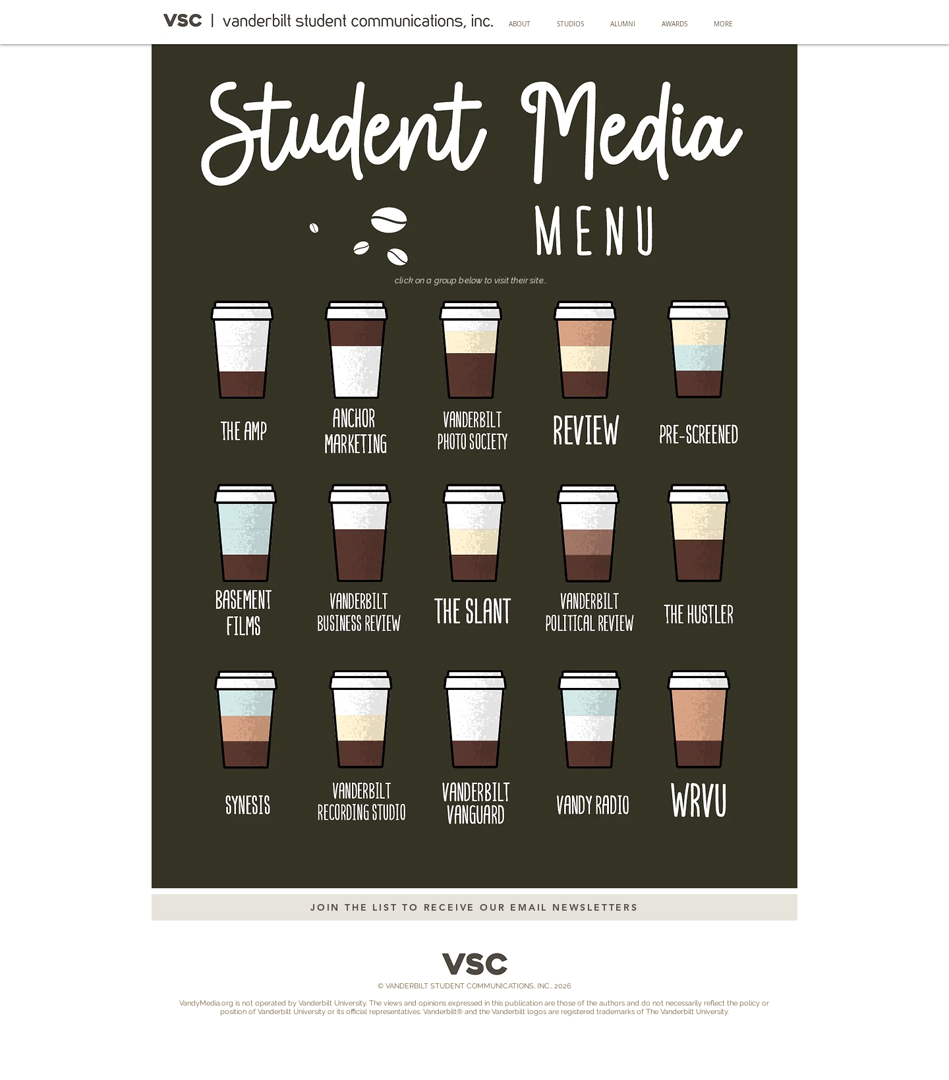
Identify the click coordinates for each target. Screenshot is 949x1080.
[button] (622, 24)
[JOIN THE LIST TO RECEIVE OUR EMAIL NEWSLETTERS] (474, 907)
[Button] (251, 372)
